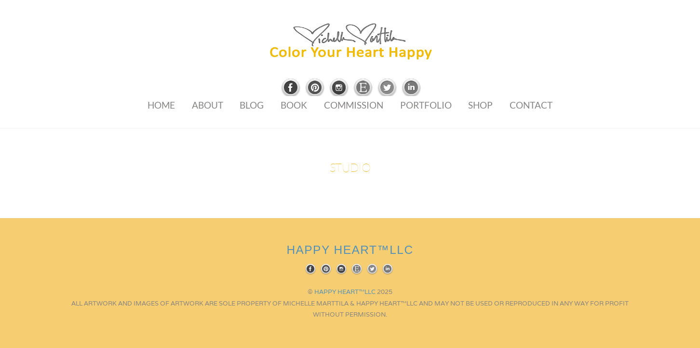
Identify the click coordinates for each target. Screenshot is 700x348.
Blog (252, 105)
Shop (480, 105)
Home (161, 105)
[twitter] (387, 88)
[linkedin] (411, 88)
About (207, 105)
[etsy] (363, 88)
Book (294, 105)
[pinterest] (315, 88)
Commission (353, 105)
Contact (531, 105)
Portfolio (426, 105)
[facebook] (291, 88)
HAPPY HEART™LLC (345, 292)
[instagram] (339, 88)
